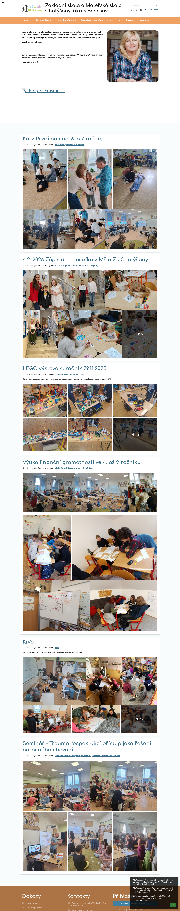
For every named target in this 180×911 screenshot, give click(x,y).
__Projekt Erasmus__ (43, 90)
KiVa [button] (27, 20)
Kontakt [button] (144, 20)
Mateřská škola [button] (67, 20)
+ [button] (131, 10)
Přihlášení (154, 9)
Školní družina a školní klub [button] (97, 20)
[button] (146, 9)
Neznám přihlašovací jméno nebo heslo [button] (135, 909)
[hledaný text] (143, 5)
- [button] (136, 10)
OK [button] (173, 905)
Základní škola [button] (44, 20)
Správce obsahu (32, 903)
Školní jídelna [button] (127, 20)
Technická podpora (33, 907)
